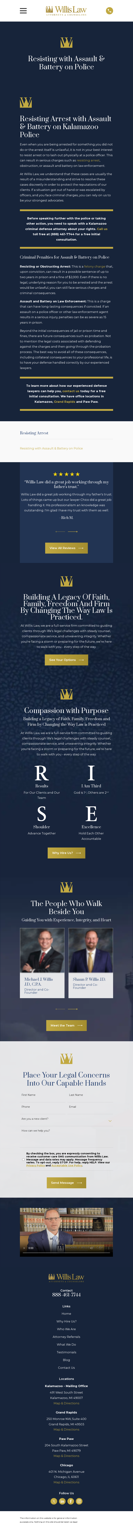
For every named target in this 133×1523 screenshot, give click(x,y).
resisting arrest (88, 160)
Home (66, 1313)
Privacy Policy (35, 1165)
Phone (26, 1106)
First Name (28, 1095)
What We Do (66, 1344)
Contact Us (66, 1367)
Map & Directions (66, 1403)
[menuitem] (66, 448)
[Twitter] (54, 1501)
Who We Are (66, 1329)
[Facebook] (71, 1501)
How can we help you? (36, 1130)
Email (72, 1106)
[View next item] (73, 532)
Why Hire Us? (66, 1321)
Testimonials (66, 1352)
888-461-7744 (66, 1295)
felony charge (94, 266)
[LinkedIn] (62, 1501)
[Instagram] (79, 1501)
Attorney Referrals (66, 1337)
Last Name (76, 1095)
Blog (66, 1360)
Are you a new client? (35, 1118)
